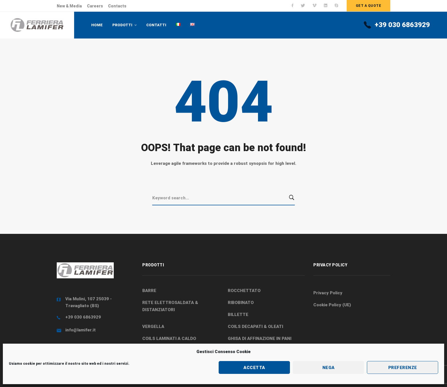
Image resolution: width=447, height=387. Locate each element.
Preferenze (402, 367)
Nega (328, 367)
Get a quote (368, 6)
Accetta (254, 367)
